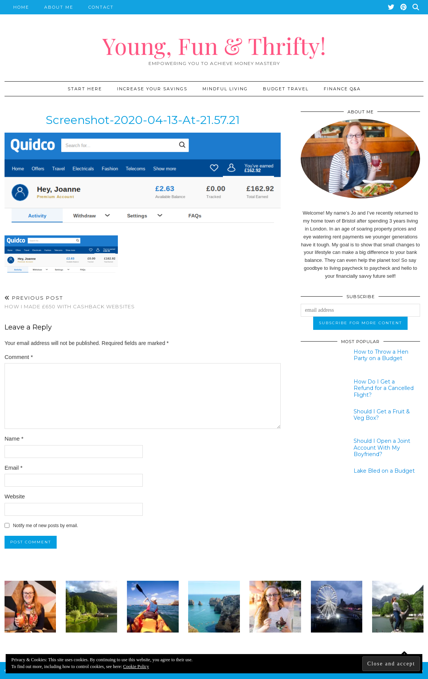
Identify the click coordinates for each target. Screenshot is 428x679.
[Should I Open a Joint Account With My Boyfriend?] (322, 450)
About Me (58, 7)
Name (14, 438)
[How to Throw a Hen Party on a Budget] (322, 361)
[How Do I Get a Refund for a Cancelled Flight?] (322, 391)
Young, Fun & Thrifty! (214, 45)
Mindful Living (225, 88)
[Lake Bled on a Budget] (322, 480)
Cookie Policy (136, 666)
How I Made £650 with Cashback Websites (70, 302)
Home (21, 7)
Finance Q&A (342, 88)
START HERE (85, 88)
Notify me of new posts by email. (45, 525)
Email (14, 467)
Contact (101, 7)
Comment (19, 357)
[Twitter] (391, 7)
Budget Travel (286, 88)
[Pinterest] (403, 7)
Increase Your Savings (152, 88)
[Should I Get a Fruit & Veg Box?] (322, 420)
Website (15, 496)
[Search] (416, 7)
